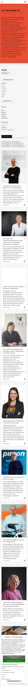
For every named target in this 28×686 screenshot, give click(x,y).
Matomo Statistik (14, 679)
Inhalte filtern (4, 73)
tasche (3, 92)
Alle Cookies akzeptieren (14, 660)
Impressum (11, 684)
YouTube (14, 674)
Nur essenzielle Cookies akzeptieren (14, 657)
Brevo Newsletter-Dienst (14, 672)
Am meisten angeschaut (7, 129)
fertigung (3, 83)
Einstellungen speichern (14, 681)
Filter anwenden (7, 136)
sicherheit (3, 89)
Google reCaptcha (14, 670)
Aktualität (3, 127)
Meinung (3, 112)
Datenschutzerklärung (8, 653)
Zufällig (3, 125)
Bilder (2, 110)
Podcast (3, 116)
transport (3, 90)
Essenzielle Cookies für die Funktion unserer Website (14, 667)
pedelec (3, 87)
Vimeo (14, 676)
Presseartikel (4, 118)
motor (2, 96)
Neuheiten (3, 114)
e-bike (3, 85)
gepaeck (3, 94)
